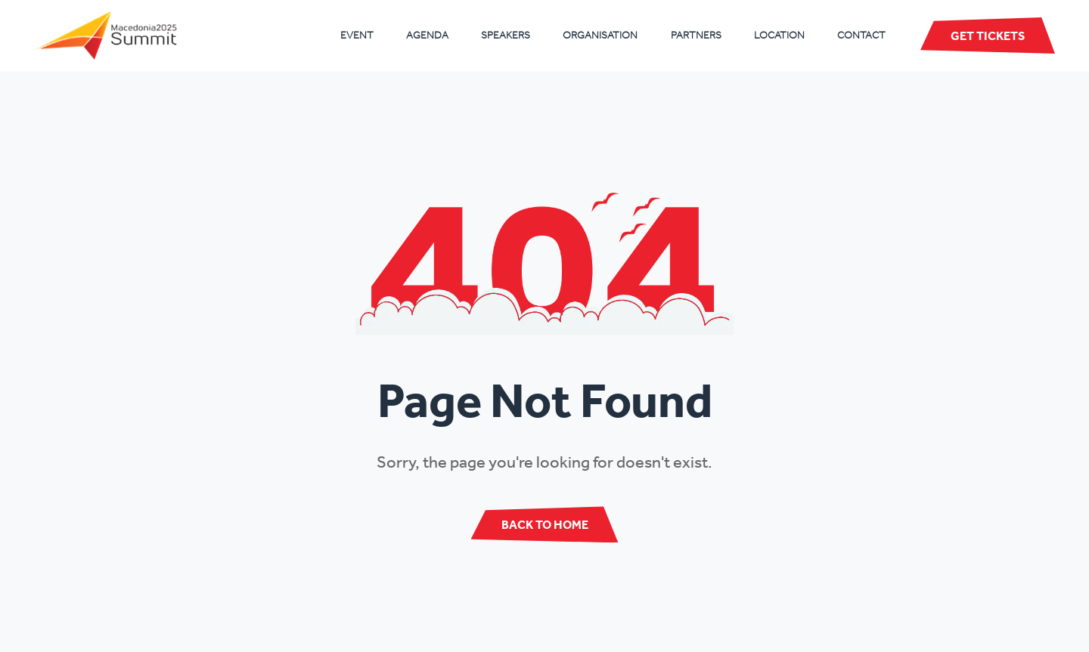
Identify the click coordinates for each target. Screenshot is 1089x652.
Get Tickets (988, 35)
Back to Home (544, 524)
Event (357, 35)
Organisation (600, 35)
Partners (696, 35)
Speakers (505, 35)
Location (779, 35)
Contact (861, 35)
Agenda (427, 35)
